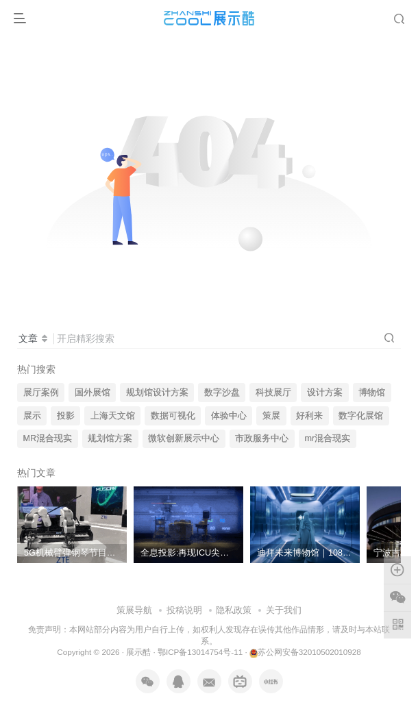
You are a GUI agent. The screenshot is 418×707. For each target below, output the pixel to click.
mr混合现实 (328, 438)
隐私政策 (233, 610)
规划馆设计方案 (157, 392)
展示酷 (138, 651)
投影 (66, 416)
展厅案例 (41, 392)
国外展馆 (92, 392)
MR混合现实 (48, 438)
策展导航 (134, 610)
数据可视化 (173, 416)
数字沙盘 (222, 392)
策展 (271, 416)
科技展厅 (273, 392)
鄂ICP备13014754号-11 (200, 651)
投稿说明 (184, 610)
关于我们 (284, 610)
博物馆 (371, 392)
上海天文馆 (112, 416)
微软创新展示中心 (183, 438)
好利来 (309, 416)
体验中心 (229, 416)
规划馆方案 (110, 438)
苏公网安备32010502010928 (305, 651)
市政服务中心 (261, 438)
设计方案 (325, 392)
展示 (32, 416)
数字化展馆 (361, 416)
